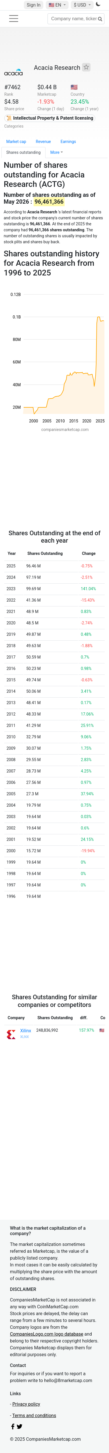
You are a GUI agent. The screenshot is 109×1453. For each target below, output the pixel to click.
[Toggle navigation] (14, 18)
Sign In (33, 5)
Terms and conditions (34, 1415)
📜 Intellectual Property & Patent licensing (49, 118)
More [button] (54, 152)
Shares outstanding (23, 152)
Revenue (43, 141)
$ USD (80, 5)
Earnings (68, 141)
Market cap (16, 141)
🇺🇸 (55, 5)
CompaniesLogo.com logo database (46, 1334)
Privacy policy (26, 1404)
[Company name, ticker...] (76, 18)
